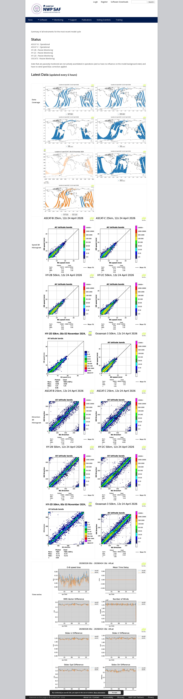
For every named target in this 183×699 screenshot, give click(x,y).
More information (99, 692)
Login (95, 2)
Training (119, 20)
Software (43, 20)
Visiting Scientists (104, 20)
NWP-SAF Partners (136, 697)
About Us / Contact (91, 697)
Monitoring (58, 20)
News (30, 20)
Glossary (120, 697)
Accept (114, 693)
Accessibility (108, 697)
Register (104, 2)
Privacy (151, 697)
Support (73, 20)
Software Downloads (119, 2)
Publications (87, 20)
